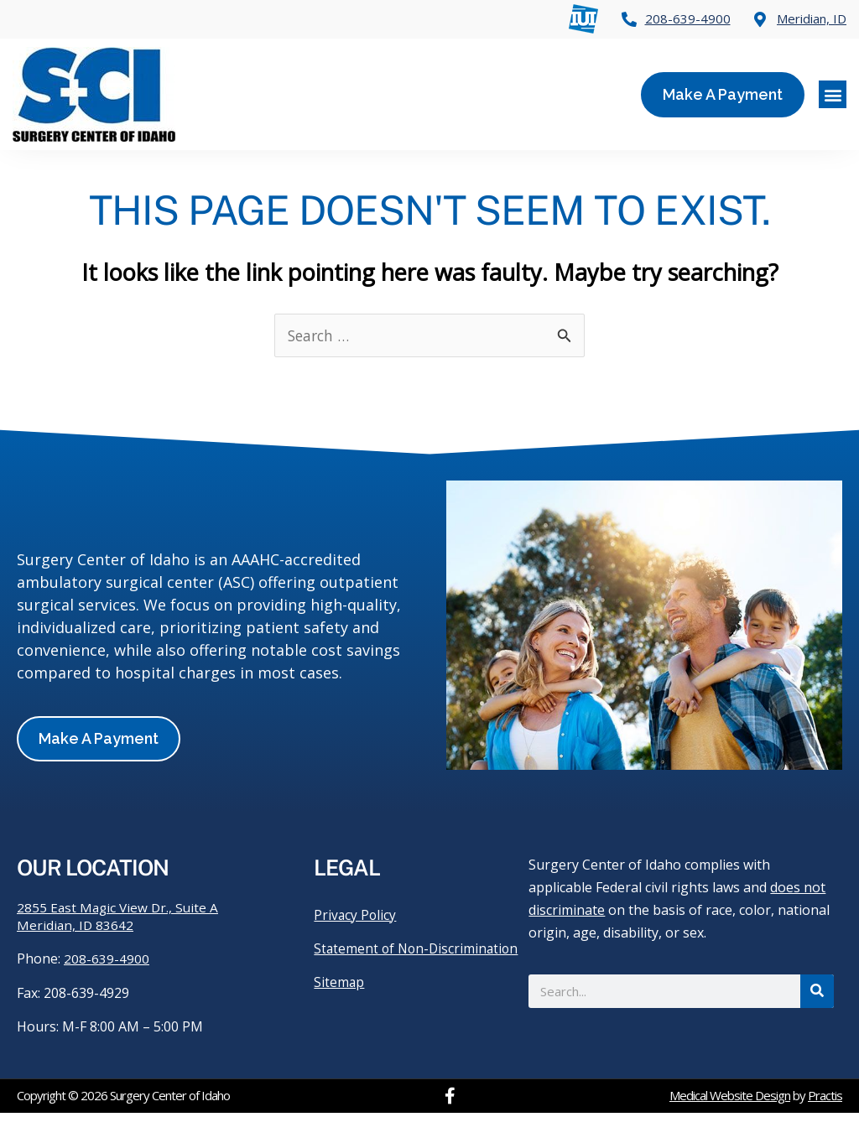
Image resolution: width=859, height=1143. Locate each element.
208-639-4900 (106, 989)
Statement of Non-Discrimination (373, 987)
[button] (832, 94)
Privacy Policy (356, 945)
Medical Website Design (729, 1126)
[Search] (817, 1020)
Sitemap (339, 1029)
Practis (825, 1126)
